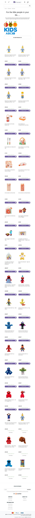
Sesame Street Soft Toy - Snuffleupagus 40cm (23, 446)
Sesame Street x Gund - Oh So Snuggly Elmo (10, 400)
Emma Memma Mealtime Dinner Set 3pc (10, 170)
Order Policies (10, 504)
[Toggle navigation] (5, 2)
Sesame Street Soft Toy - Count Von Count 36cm (23, 331)
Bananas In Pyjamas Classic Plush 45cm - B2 (24, 78)
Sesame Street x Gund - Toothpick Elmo (23, 400)
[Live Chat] (18, 494)
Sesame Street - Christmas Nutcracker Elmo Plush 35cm (24, 285)
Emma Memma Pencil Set (10, 192)
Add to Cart (12, 64)
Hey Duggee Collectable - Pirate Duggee (23, 216)
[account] (24, 2)
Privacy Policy (26, 491)
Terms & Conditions (19, 491)
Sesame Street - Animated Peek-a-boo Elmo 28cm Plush (10, 286)
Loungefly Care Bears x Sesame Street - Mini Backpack (9, 263)
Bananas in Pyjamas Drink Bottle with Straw (23, 101)
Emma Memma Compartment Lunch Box (23, 124)
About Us (24, 498)
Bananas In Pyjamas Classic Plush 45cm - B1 (10, 78)
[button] (17, 37)
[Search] (16, 6)
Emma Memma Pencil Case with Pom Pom (24, 170)
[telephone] (8, 2)
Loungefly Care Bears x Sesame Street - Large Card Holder (24, 240)
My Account (10, 498)
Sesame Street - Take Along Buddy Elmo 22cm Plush (10, 446)
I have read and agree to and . (17, 491)
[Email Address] (15, 489)
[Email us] (14, 494)
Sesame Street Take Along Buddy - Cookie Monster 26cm (10, 470)
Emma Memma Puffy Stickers (24, 192)
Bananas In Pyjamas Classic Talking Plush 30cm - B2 (10, 101)
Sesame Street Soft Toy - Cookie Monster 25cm (10, 331)
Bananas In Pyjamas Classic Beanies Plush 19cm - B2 (24, 55)
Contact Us (24, 500)
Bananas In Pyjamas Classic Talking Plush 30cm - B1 (24, 423)
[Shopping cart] (28, 2)
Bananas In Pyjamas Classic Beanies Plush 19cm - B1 (10, 55)
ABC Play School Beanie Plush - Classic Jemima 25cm (11, 423)
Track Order (10, 500)
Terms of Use (10, 505)
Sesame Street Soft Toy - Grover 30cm (10, 377)
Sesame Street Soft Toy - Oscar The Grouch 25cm (23, 377)
